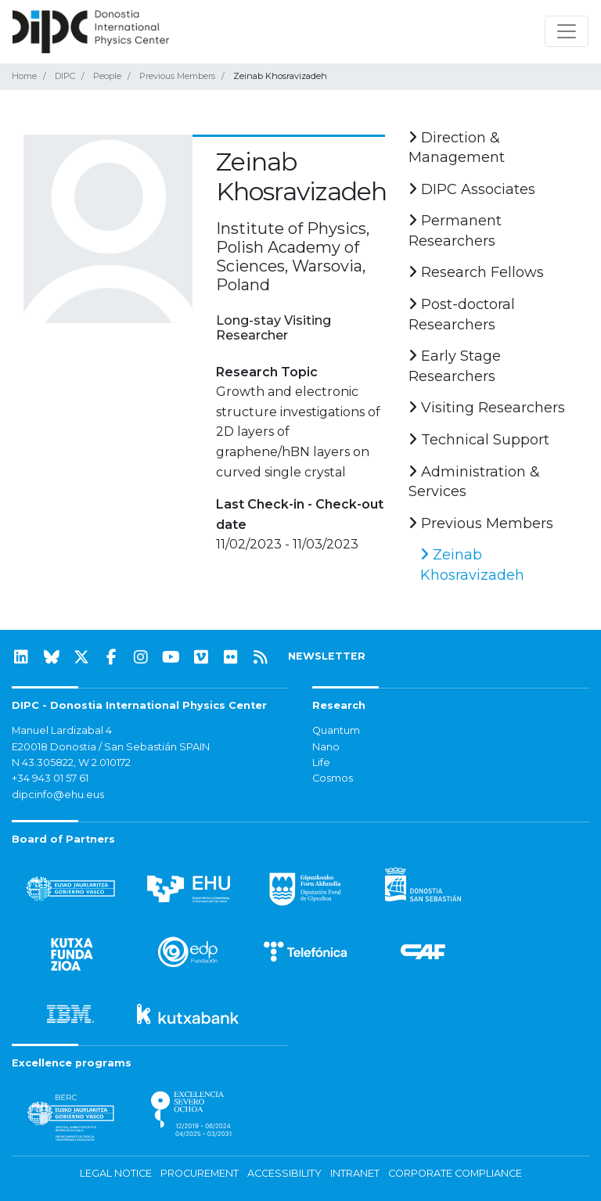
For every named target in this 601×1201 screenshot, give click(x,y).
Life (321, 762)
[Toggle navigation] (566, 31)
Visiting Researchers (486, 407)
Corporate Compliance (455, 1173)
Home (24, 75)
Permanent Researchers (455, 231)
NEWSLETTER (326, 656)
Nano (326, 747)
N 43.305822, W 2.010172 (71, 762)
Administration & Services (474, 482)
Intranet (355, 1173)
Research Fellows (476, 272)
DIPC (65, 75)
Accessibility (284, 1173)
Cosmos (332, 778)
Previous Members (177, 75)
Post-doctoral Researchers (461, 314)
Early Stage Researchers (454, 366)
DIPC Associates (471, 189)
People (107, 75)
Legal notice (116, 1173)
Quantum (336, 730)
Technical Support (478, 439)
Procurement (199, 1173)
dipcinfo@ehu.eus (58, 794)
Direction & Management (456, 148)
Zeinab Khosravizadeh (472, 565)
